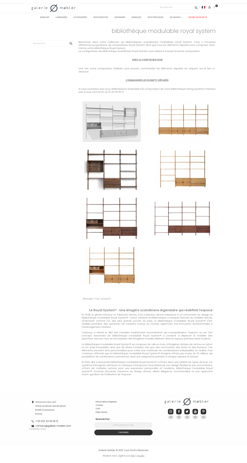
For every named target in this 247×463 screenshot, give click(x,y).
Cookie (99, 405)
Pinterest (203, 411)
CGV (98, 408)
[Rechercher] (178, 7)
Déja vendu (101, 412)
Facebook (179, 411)
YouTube (195, 411)
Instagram (170, 411)
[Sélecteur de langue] (203, 7)
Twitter (187, 411)
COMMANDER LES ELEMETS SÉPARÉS (147, 80)
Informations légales (106, 401)
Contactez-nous (37, 428)
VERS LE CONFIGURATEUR (147, 59)
